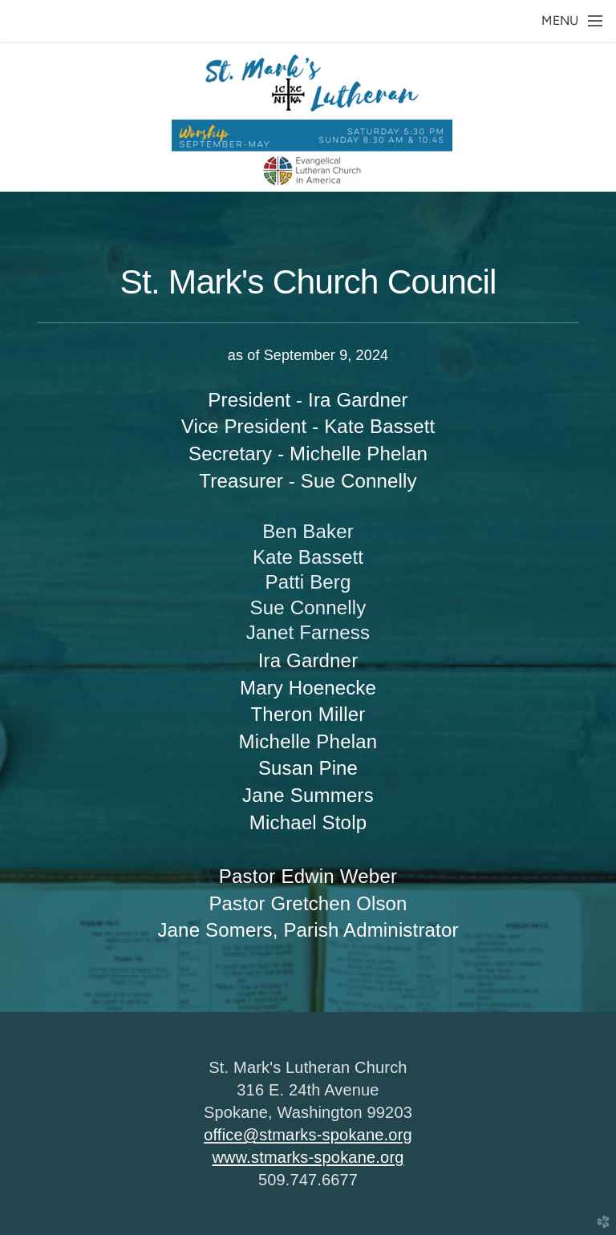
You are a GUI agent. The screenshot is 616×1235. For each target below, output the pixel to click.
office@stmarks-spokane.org (308, 1135)
